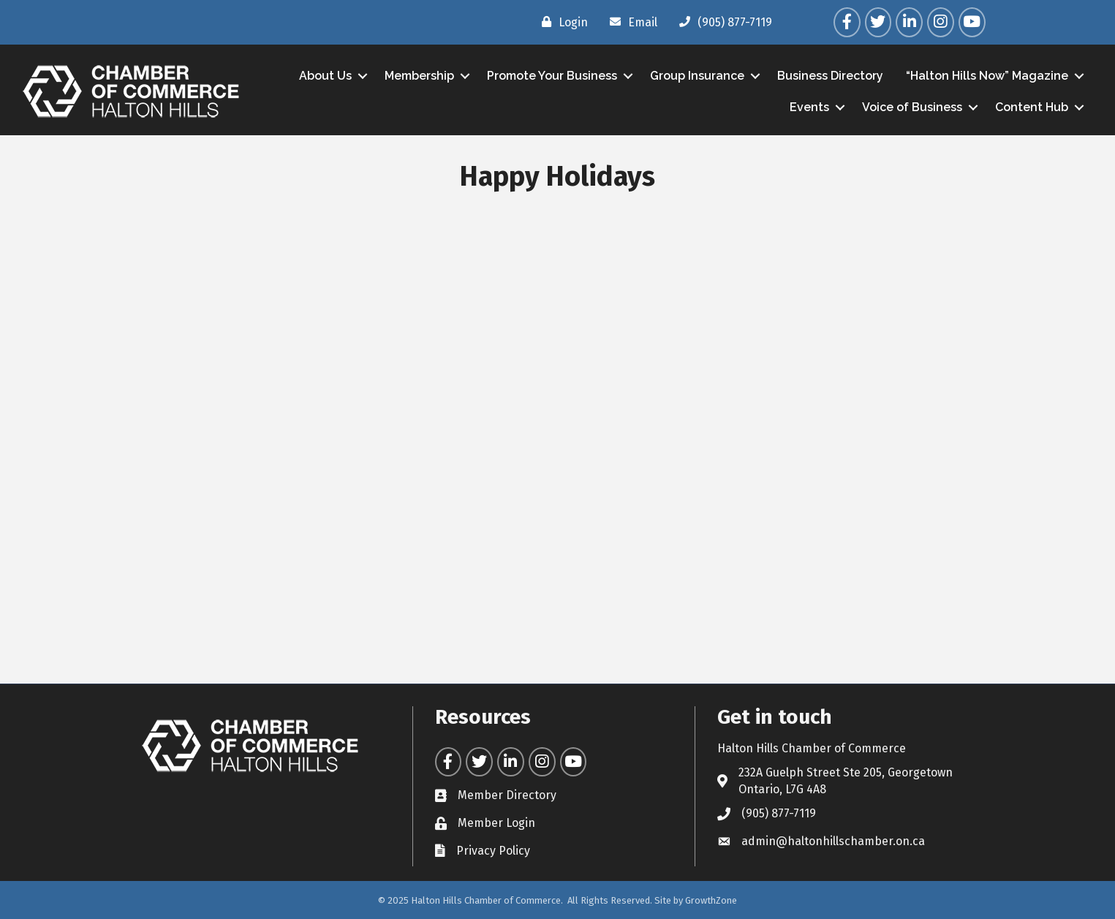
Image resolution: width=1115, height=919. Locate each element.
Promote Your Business (552, 76)
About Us (325, 76)
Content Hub (1031, 107)
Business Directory (830, 76)
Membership (419, 76)
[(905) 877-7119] (722, 22)
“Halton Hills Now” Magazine (987, 76)
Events (809, 107)
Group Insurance (697, 76)
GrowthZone (711, 900)
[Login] (561, 22)
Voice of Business (912, 107)
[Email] (629, 22)
